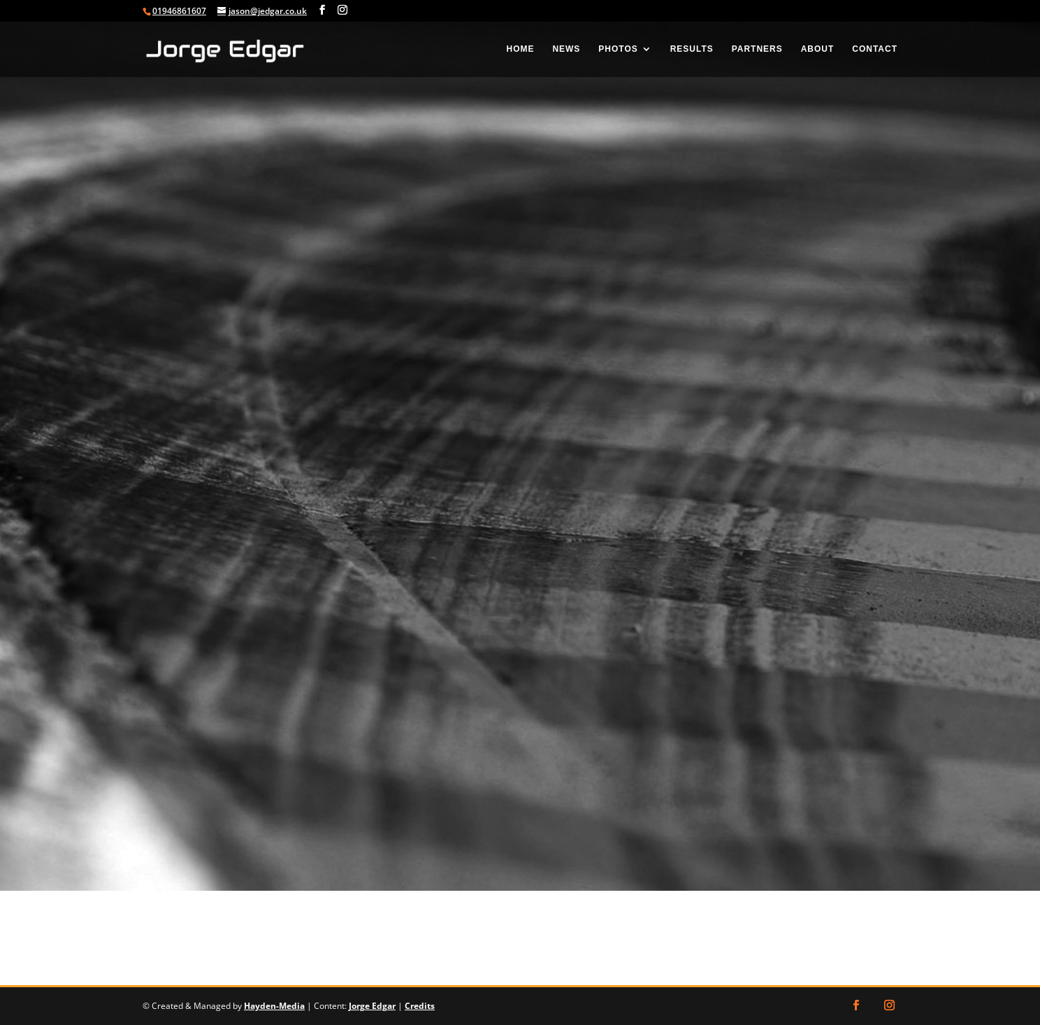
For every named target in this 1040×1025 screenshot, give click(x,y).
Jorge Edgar (372, 1006)
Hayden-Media (274, 1006)
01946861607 (179, 11)
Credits (420, 1006)
